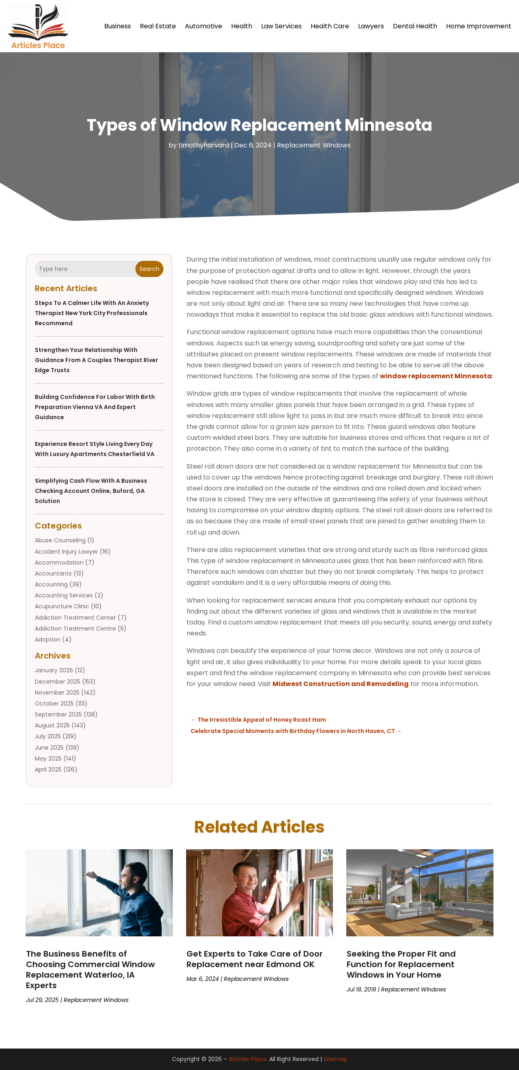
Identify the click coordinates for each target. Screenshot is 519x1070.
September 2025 (58, 714)
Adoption (47, 639)
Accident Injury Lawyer (66, 552)
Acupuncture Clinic (62, 606)
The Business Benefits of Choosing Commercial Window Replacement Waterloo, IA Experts (90, 969)
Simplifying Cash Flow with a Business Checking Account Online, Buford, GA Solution (91, 491)
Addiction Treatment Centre (75, 629)
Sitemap (335, 1059)
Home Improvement (478, 26)
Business (117, 26)
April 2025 (48, 769)
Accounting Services (64, 595)
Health (241, 26)
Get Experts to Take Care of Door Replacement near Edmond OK (255, 959)
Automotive (203, 26)
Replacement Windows (314, 145)
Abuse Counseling (60, 540)
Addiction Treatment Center (75, 618)
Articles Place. (248, 1059)
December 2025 (57, 682)
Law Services (281, 26)
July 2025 (48, 736)
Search (149, 269)
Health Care (330, 26)
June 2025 (49, 748)
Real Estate (158, 26)
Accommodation (59, 562)
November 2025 (57, 692)
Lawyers (371, 26)
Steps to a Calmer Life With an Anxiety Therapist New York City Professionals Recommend (92, 313)
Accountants (53, 573)
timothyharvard (203, 145)
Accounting (51, 584)
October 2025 (54, 703)
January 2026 (54, 670)
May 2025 (48, 759)
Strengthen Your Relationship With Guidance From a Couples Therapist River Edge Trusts (96, 360)
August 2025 (52, 725)
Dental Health (415, 26)
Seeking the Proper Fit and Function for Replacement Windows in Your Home (401, 964)
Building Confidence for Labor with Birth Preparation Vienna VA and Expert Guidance (95, 407)
